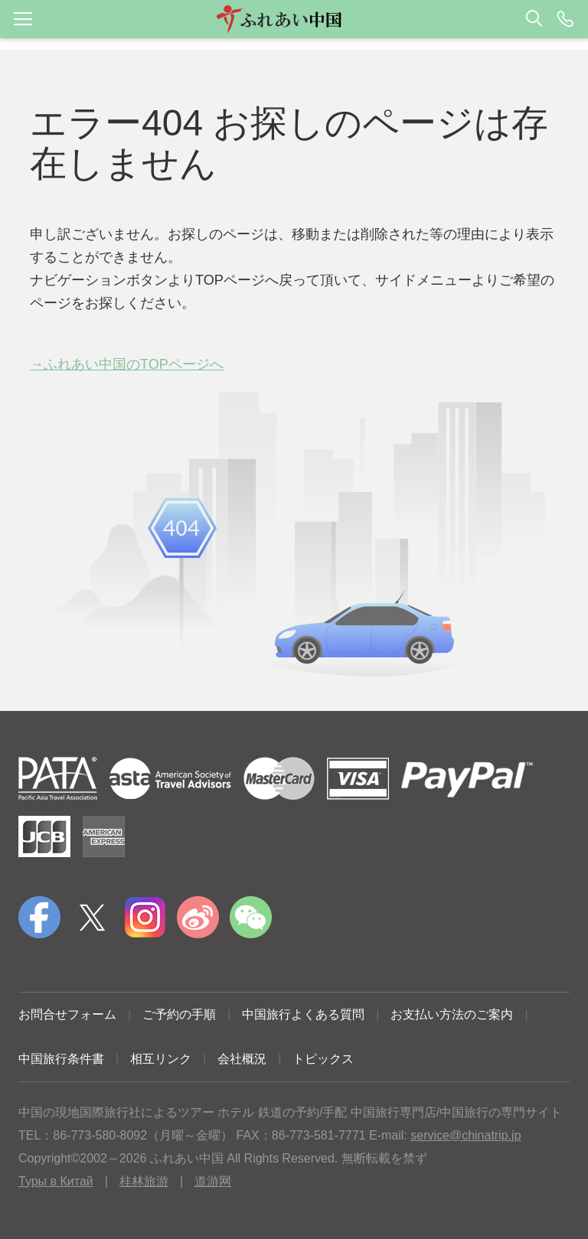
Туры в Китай (55, 1181)
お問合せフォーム (67, 1014)
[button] (294, 19)
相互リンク (160, 1058)
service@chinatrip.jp (465, 1135)
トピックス (323, 1058)
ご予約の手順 (179, 1014)
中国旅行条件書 (61, 1058)
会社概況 (241, 1058)
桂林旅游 (143, 1181)
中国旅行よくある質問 (303, 1014)
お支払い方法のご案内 (451, 1014)
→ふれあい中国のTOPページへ (127, 364)
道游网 (212, 1181)
